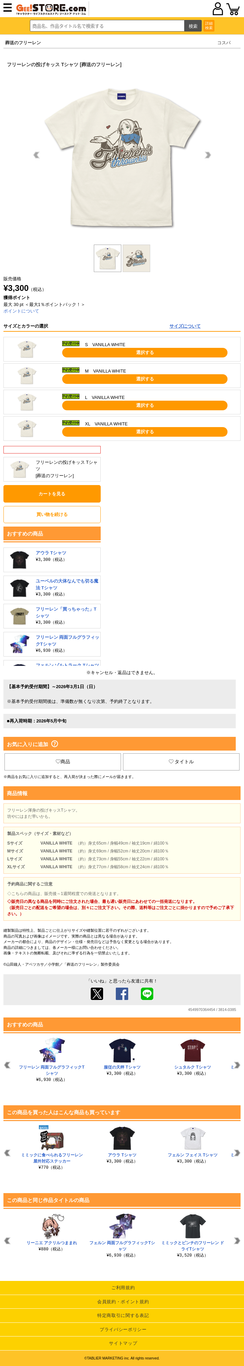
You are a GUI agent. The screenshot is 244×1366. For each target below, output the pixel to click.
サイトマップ (123, 1343)
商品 (63, 761)
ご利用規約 (123, 1287)
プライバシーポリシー (123, 1329)
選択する (145, 352)
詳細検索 (209, 25)
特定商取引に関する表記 (123, 1315)
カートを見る (51, 493)
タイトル (181, 761)
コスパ (224, 42)
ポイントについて (21, 311)
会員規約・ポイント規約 (123, 1301)
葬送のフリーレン (23, 42)
